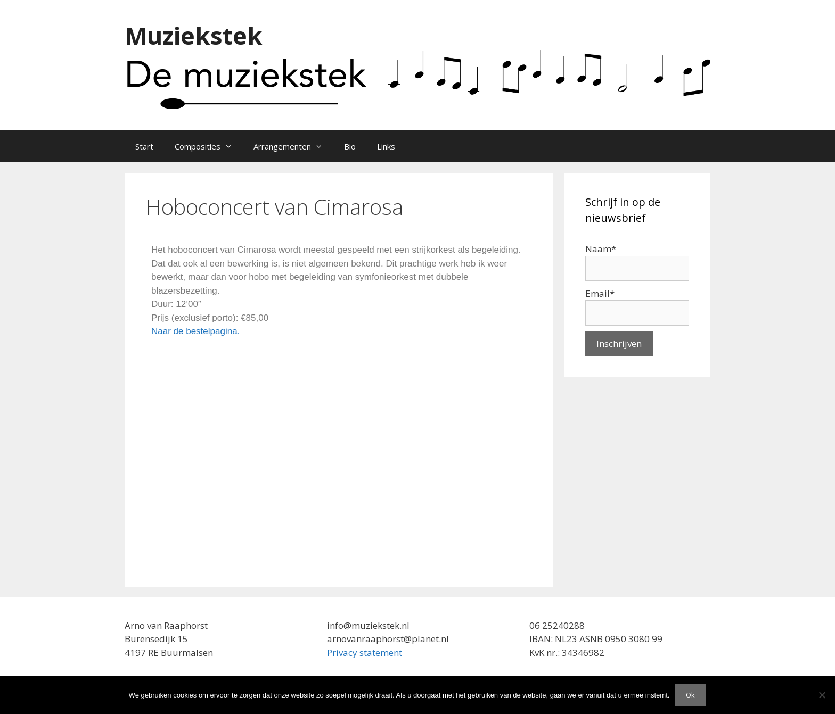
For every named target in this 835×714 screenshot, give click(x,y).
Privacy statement (364, 652)
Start (144, 146)
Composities (209, 146)
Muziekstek (194, 35)
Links (386, 146)
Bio (350, 146)
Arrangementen (293, 146)
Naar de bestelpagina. (195, 331)
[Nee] (821, 695)
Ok (690, 695)
